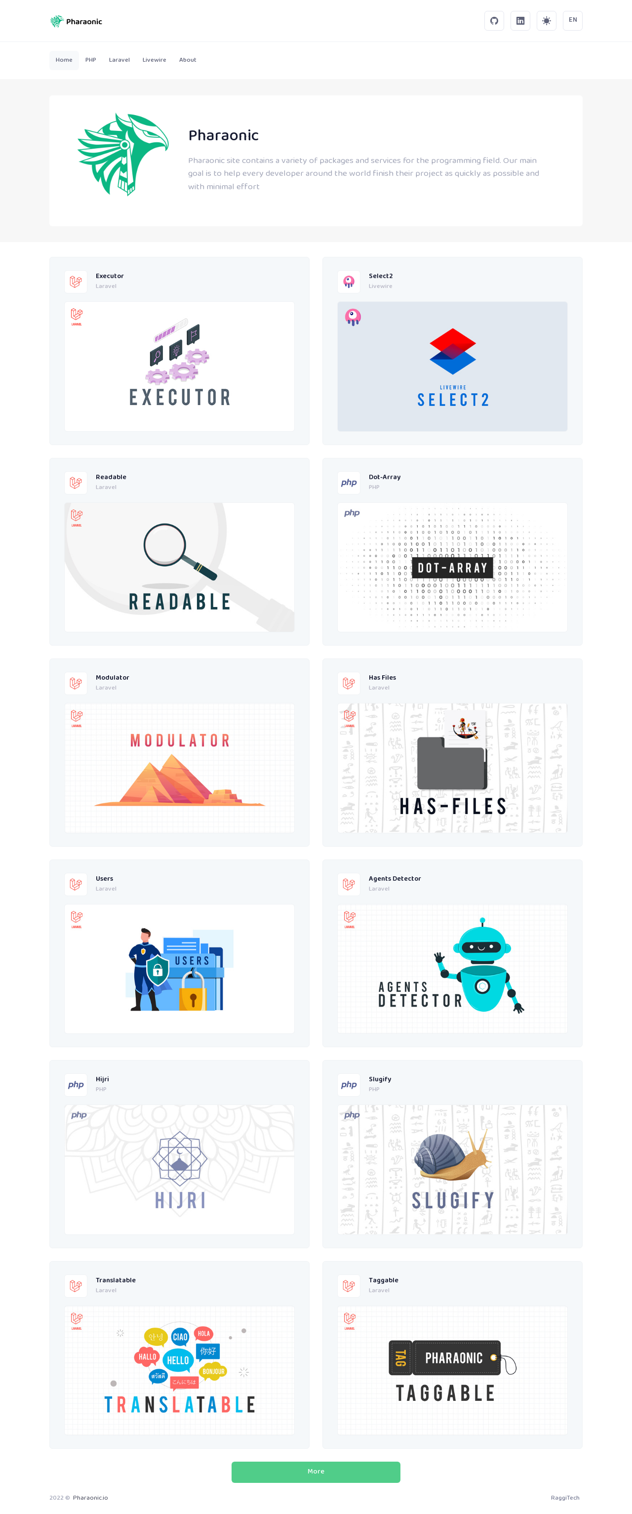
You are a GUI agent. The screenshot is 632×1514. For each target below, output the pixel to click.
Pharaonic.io (90, 1498)
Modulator (112, 678)
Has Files (382, 678)
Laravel (106, 287)
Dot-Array (384, 478)
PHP (374, 488)
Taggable (383, 1281)
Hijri (102, 1080)
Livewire (381, 287)
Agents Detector (395, 879)
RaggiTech (565, 1498)
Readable (111, 478)
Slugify (380, 1080)
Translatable (116, 1281)
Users (104, 879)
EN (573, 20)
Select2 (381, 277)
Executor (110, 277)
